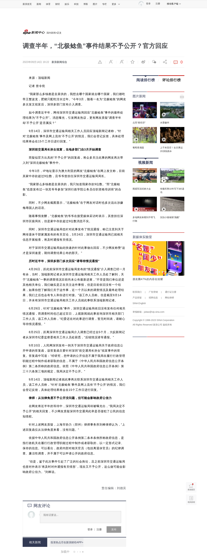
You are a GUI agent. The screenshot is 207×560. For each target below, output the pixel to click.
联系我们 (137, 292)
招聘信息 (153, 297)
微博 (143, 62)
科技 (76, 4)
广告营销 (153, 292)
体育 (48, 4)
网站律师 (169, 297)
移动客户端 (174, 3)
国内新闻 (51, 32)
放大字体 (122, 62)
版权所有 (167, 324)
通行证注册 (170, 292)
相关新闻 (35, 542)
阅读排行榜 (145, 79)
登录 (90, 529)
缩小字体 (111, 62)
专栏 (104, 4)
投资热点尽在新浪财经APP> (66, 542)
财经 (57, 4)
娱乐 (67, 4)
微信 (154, 62)
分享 (165, 62)
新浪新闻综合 (59, 62)
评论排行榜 (171, 80)
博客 (85, 4)
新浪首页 (27, 4)
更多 (116, 4)
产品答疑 (137, 297)
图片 (95, 4)
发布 (113, 529)
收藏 (132, 62)
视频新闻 (145, 161)
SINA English (139, 303)
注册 (158, 3)
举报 (100, 62)
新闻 (39, 4)
